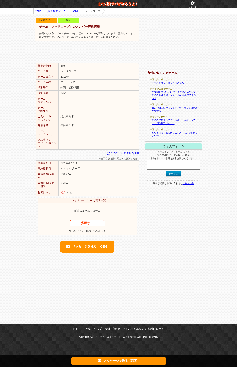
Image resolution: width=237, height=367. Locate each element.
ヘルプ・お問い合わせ (107, 328)
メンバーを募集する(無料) (138, 328)
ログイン (193, 4)
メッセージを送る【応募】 (87, 246)
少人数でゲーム (56, 11)
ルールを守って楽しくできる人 (168, 82)
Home (73, 328)
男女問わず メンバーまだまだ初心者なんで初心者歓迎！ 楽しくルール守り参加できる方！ (174, 95)
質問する (87, 223)
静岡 (75, 11)
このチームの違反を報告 (122, 153)
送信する (173, 173)
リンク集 (85, 328)
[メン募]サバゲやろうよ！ (118, 4)
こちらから (188, 183)
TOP (38, 11)
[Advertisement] (87, 52)
